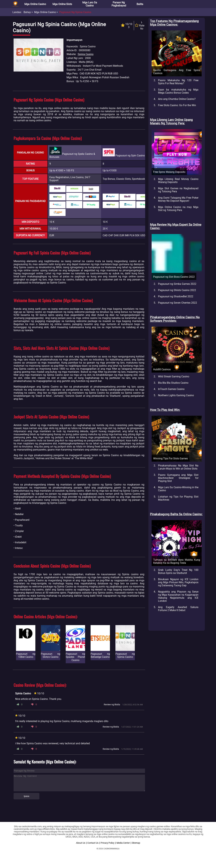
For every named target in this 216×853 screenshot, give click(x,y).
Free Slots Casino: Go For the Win (177, 105)
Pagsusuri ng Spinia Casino (75, 12)
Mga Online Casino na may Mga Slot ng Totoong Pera (178, 209)
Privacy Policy (107, 843)
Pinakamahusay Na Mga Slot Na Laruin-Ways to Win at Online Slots (178, 467)
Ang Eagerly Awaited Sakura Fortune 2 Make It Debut (178, 609)
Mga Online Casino (35, 4)
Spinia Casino (85, 54)
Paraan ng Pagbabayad (119, 4)
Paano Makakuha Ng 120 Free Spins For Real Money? (178, 82)
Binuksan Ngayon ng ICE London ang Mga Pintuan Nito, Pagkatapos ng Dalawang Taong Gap (178, 582)
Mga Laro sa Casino (89, 4)
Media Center (123, 843)
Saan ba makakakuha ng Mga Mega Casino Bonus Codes (178, 91)
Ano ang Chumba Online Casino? (177, 99)
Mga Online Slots (62, 4)
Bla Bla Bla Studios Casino (173, 382)
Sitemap (136, 843)
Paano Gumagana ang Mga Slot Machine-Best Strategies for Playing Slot (178, 478)
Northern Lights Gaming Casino (176, 395)
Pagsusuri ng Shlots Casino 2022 (177, 290)
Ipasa (26, 796)
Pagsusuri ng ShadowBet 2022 (175, 296)
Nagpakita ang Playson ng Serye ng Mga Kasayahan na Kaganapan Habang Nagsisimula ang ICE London (178, 596)
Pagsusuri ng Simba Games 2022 (177, 283)
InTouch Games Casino (171, 389)
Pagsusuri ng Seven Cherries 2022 (177, 302)
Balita (140, 4)
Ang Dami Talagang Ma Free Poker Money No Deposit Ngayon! (178, 199)
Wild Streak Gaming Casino (173, 376)
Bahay (27, 12)
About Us (80, 843)
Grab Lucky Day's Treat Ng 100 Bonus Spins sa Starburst (178, 571)
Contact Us (92, 843)
